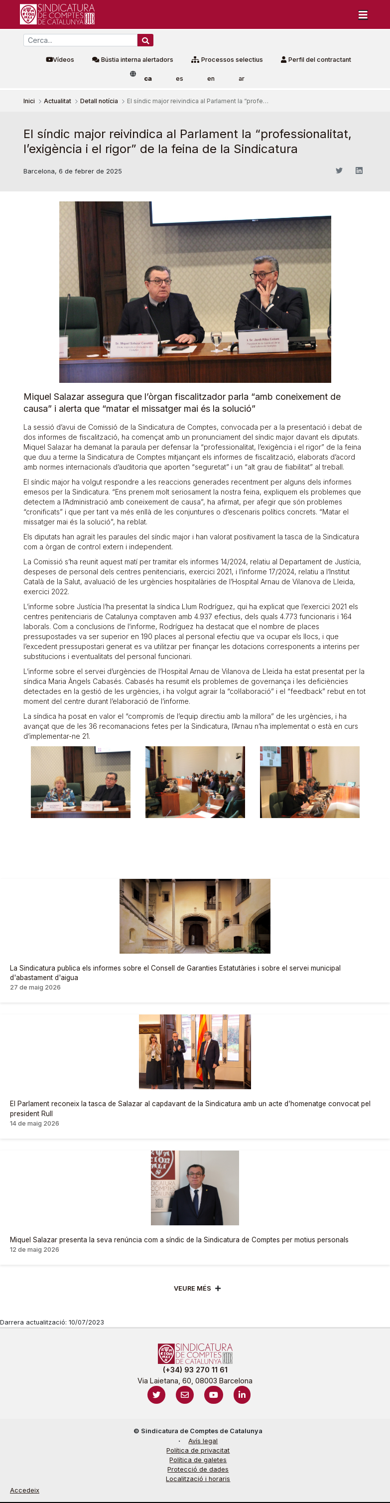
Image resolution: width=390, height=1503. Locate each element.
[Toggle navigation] (363, 14)
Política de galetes (198, 1460)
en (211, 78)
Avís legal (203, 1441)
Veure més (192, 1288)
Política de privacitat (198, 1450)
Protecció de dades (198, 1469)
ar (242, 78)
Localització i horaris (198, 1479)
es (179, 78)
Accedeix (24, 1490)
